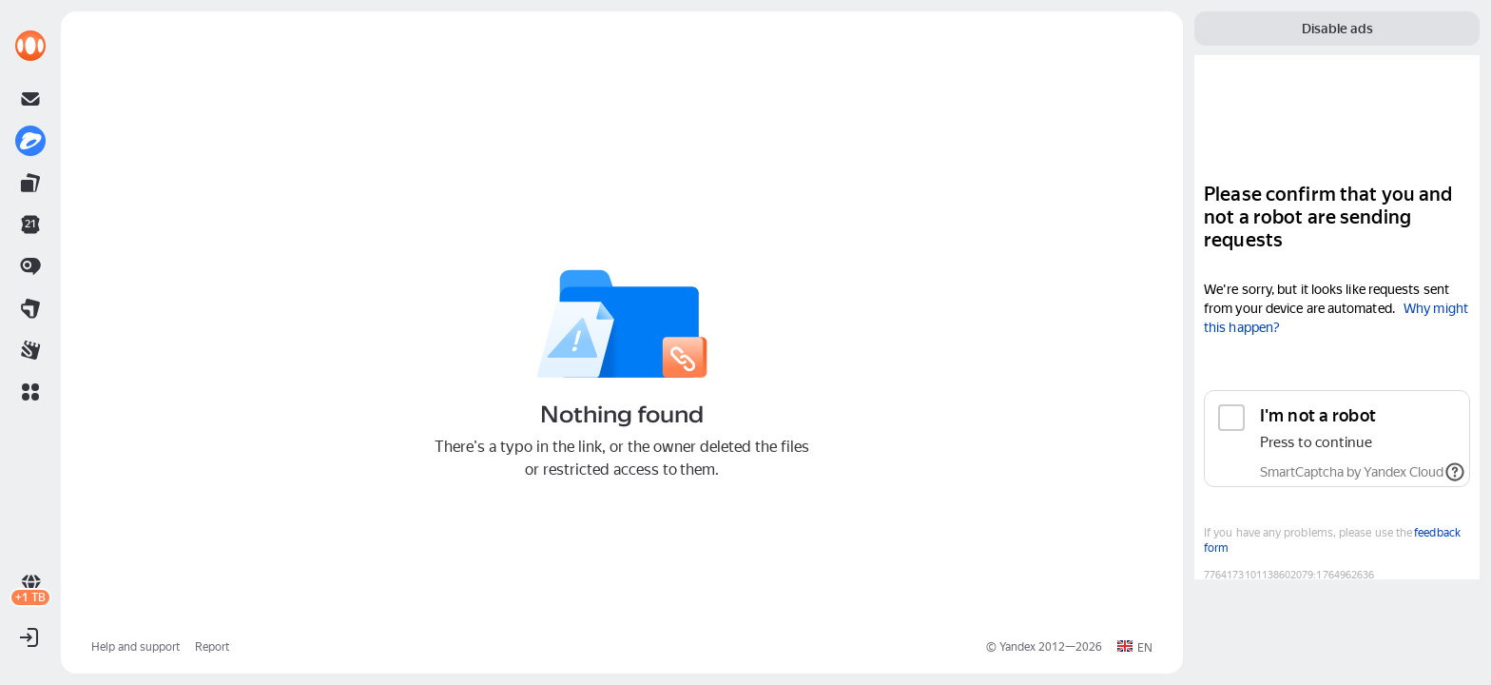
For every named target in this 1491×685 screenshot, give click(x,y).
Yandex (1017, 647)
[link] (30, 45)
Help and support (135, 647)
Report (212, 647)
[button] (30, 392)
